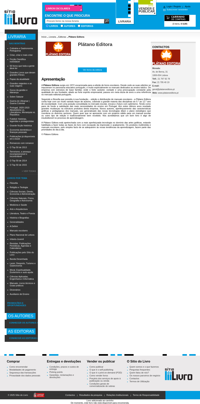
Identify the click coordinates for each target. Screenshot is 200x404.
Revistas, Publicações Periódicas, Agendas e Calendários (20, 245)
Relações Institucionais (117, 395)
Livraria (52, 37)
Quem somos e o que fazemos (144, 367)
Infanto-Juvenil (17, 239)
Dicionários (15, 290)
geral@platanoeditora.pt (163, 89)
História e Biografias (19, 218)
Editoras (87, 26)
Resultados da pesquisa (90, 395)
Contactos (134, 378)
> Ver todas (29, 171)
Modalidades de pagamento (22, 370)
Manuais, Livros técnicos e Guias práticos (22, 284)
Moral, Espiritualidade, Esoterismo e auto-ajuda (21, 271)
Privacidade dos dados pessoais (24, 375)
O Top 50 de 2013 (18, 147)
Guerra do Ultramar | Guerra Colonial (19, 102)
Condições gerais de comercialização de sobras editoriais (102, 386)
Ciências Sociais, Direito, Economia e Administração (22, 192)
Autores (69, 26)
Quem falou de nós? (139, 372)
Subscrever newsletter (177, 9)
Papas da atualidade (19, 79)
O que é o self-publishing (101, 370)
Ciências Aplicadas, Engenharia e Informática (22, 277)
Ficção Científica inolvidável (18, 60)
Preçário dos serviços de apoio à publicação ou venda (105, 379)
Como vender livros (98, 375)
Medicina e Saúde (18, 205)
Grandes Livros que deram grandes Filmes (22, 73)
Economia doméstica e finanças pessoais (20, 131)
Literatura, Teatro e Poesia (22, 213)
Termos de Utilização (139, 381)
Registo (177, 6)
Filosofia (14, 183)
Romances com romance (22, 143)
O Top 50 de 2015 (18, 165)
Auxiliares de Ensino (19, 294)
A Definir (14, 226)
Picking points (56, 372)
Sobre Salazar (16, 96)
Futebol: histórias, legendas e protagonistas (22, 120)
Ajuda (187, 6)
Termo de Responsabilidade (146, 395)
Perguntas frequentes (139, 370)
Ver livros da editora (92, 70)
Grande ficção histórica (21, 125)
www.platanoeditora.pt (168, 93)
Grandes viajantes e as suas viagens (21, 84)
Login (169, 6)
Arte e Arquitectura (19, 209)
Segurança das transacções (22, 372)
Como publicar (96, 367)
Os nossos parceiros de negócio (144, 375)
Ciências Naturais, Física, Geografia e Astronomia (22, 199)
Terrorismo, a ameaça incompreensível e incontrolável (20, 153)
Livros (53, 26)
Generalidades (17, 222)
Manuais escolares (19, 230)
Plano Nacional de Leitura (22, 235)
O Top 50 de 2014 (18, 160)
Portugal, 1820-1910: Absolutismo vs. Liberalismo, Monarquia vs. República (22, 111)
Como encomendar (18, 367)
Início (43, 37)
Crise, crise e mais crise (21, 55)
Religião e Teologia (19, 187)
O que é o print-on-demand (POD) (105, 372)
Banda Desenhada (19, 259)
